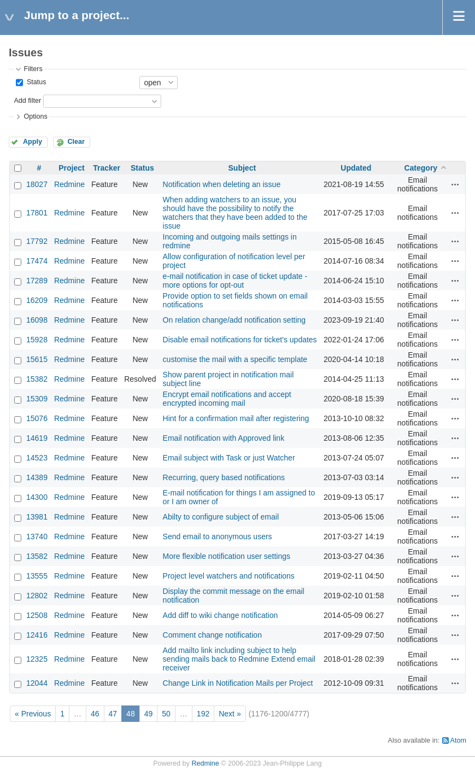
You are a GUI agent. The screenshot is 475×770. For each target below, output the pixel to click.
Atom (458, 740)
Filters (33, 69)
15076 (37, 418)
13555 (37, 575)
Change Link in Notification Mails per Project (238, 683)
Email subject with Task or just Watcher (229, 457)
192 (203, 713)
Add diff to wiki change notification (220, 615)
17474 (37, 260)
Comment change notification (212, 635)
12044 (37, 683)
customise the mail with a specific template (235, 359)
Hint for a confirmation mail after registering (236, 418)
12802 (37, 595)
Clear (76, 141)
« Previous (33, 713)
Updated (356, 168)
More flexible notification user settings (226, 556)
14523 (37, 457)
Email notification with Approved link (224, 438)
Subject (242, 168)
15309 (37, 398)
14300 (37, 497)
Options (35, 116)
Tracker (106, 168)
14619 (37, 438)
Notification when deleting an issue (222, 184)
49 (148, 713)
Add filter (27, 100)
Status (35, 82)
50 (166, 713)
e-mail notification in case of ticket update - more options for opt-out (235, 280)
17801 (37, 212)
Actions (455, 184)
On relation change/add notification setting (234, 320)
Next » (230, 713)
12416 (37, 635)
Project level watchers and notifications (229, 575)
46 (95, 713)
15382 (37, 379)
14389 (37, 477)
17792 (37, 241)
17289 (37, 280)
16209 (37, 300)
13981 (37, 516)
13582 (37, 556)
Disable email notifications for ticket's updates (240, 339)
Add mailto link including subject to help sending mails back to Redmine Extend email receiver (239, 659)
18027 (37, 184)
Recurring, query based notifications (224, 477)
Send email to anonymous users (217, 536)
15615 (37, 359)
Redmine (69, 184)
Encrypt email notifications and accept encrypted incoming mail (227, 398)
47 (113, 713)
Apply (32, 141)
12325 (37, 659)
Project (71, 168)
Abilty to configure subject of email (221, 516)
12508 (37, 615)
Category (420, 168)
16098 (37, 320)
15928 (37, 339)
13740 (37, 536)
